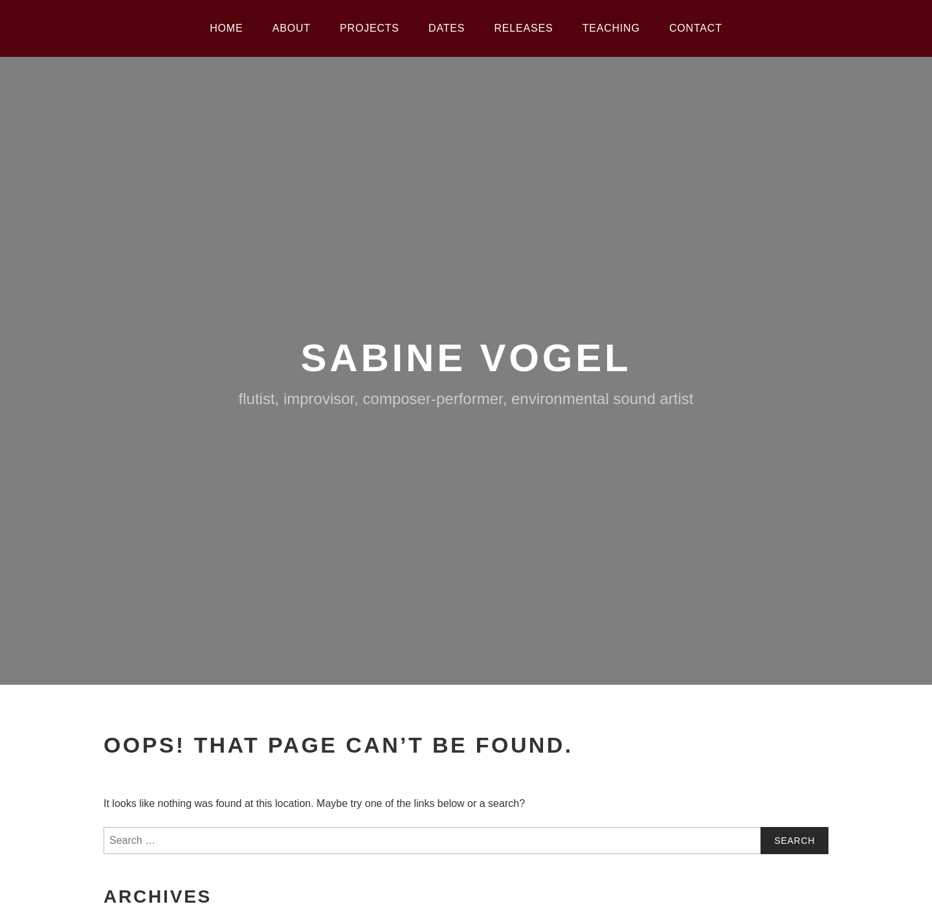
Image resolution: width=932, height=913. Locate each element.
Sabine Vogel (466, 358)
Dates (446, 28)
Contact (695, 28)
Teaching (611, 28)
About (291, 28)
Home (226, 28)
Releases (523, 28)
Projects (369, 28)
